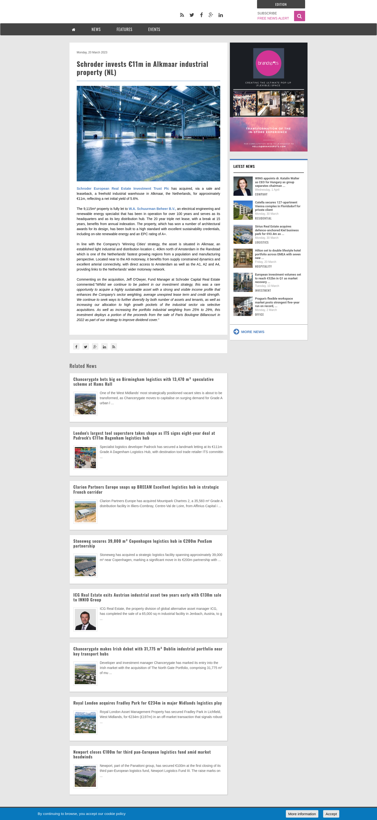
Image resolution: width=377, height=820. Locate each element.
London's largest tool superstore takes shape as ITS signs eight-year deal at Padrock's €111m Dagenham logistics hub (144, 435)
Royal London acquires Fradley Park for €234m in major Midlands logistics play (147, 703)
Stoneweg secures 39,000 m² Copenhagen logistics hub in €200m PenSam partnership (142, 543)
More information (302, 814)
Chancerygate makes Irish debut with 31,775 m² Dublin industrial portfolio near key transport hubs (148, 651)
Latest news (244, 166)
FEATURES (124, 29)
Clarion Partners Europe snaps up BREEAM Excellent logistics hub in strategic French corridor (146, 489)
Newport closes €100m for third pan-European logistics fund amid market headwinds (142, 754)
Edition (281, 4)
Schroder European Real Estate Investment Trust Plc (123, 188)
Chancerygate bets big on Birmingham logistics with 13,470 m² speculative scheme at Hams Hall (143, 381)
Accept (331, 814)
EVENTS (154, 29)
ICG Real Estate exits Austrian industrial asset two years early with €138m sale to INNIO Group (147, 597)
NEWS (96, 29)
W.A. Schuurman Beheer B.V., (152, 209)
